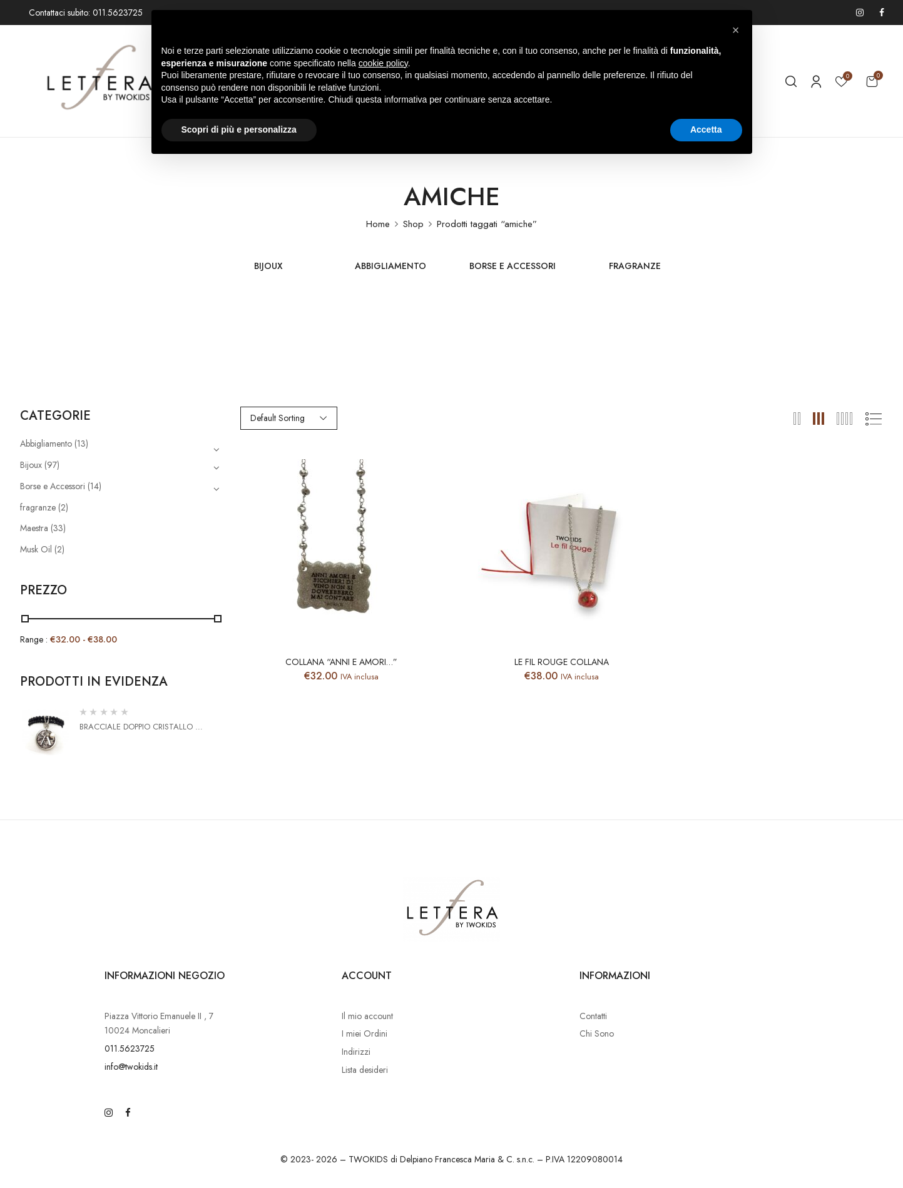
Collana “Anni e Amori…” (341, 662)
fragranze (635, 266)
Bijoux (268, 266)
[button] (871, 81)
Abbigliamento (390, 266)
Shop (413, 224)
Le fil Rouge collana (561, 662)
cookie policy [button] (383, 63)
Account (367, 975)
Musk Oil (36, 549)
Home (378, 224)
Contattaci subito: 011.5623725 (86, 12)
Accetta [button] (706, 129)
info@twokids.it (131, 1066)
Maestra (34, 528)
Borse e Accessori (512, 266)
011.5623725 (130, 1048)
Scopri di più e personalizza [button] (239, 129)
